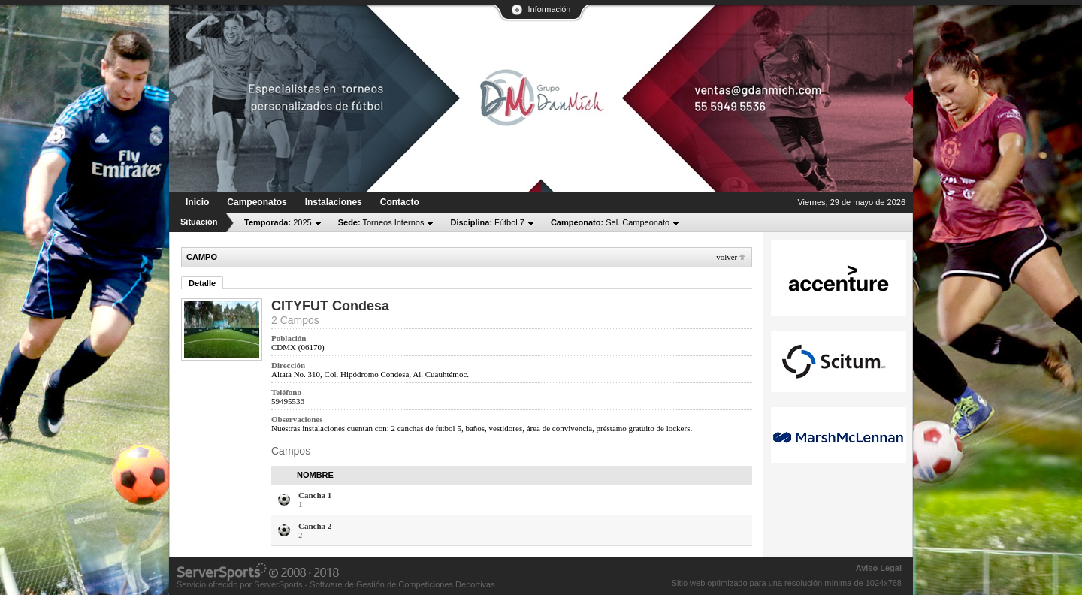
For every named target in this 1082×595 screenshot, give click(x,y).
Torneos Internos (381, 222)
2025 (278, 222)
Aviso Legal (879, 567)
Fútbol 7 (487, 222)
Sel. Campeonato (610, 222)
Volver (726, 256)
